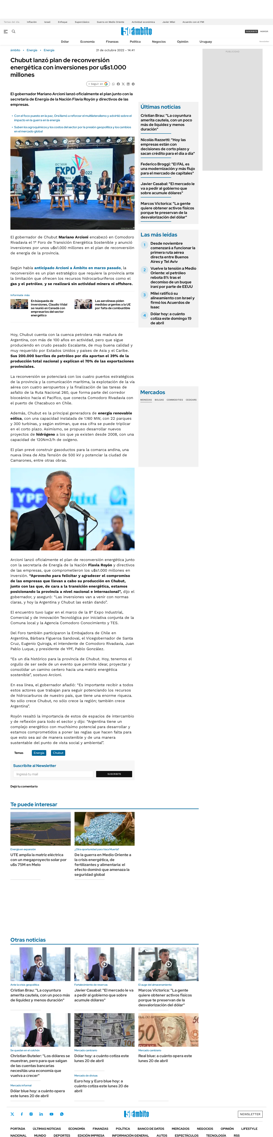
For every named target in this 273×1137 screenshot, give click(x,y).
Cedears (191, 399)
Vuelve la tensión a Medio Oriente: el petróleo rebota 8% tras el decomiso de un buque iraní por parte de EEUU (173, 277)
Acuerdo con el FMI (193, 22)
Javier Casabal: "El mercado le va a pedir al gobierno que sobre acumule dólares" (168, 188)
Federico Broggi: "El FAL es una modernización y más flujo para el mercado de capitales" (168, 169)
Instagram (31, 1114)
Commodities (175, 399)
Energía (32, 50)
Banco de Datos (151, 1129)
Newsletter (264, 41)
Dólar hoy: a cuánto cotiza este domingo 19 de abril (171, 318)
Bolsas (159, 399)
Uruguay (206, 42)
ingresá (264, 31)
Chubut (58, 753)
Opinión (182, 42)
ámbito (15, 50)
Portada (17, 1129)
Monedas (146, 399)
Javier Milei (168, 22)
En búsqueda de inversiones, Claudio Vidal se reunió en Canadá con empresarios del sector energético (49, 308)
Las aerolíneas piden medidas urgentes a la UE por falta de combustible (113, 304)
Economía (87, 42)
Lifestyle (249, 1129)
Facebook (22, 1114)
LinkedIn (41, 1114)
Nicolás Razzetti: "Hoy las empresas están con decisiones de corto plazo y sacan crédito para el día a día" (168, 146)
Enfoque (62, 22)
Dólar (65, 42)
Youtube (51, 1114)
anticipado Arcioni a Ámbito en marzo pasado (77, 268)
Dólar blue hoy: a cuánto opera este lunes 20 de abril (37, 1093)
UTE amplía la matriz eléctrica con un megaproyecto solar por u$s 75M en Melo (38, 859)
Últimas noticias (47, 1129)
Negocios (159, 42)
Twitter (12, 1114)
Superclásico (82, 22)
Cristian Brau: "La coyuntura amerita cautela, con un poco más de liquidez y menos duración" (166, 122)
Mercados (180, 1129)
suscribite (251, 31)
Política (135, 42)
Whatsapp (62, 1114)
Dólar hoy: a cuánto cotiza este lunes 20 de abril (101, 1058)
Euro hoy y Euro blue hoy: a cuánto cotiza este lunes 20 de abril (101, 1086)
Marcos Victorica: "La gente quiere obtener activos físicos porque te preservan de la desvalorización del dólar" (167, 210)
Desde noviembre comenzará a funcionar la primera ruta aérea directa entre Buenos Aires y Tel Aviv (173, 252)
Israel (47, 22)
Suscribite (114, 774)
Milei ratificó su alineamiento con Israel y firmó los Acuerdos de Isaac (173, 300)
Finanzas (112, 42)
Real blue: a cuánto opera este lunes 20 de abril (165, 1058)
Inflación (32, 22)
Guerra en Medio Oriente (110, 22)
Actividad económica (143, 22)
